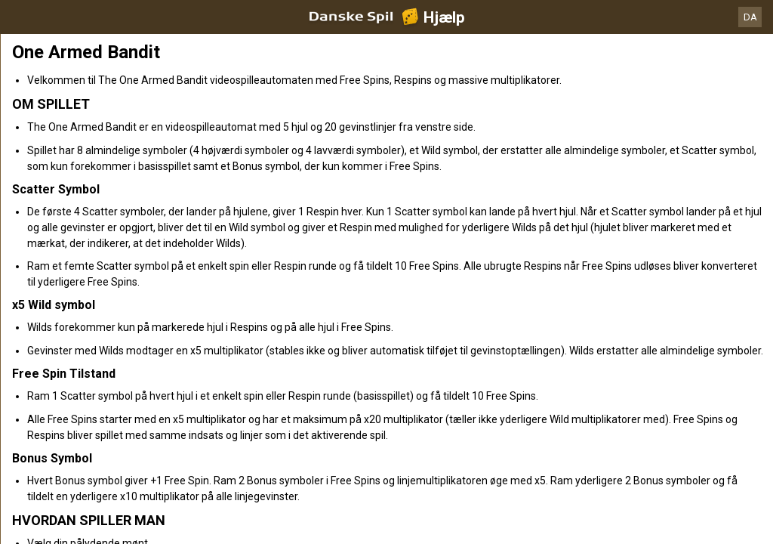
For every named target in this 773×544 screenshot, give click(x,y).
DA (750, 17)
